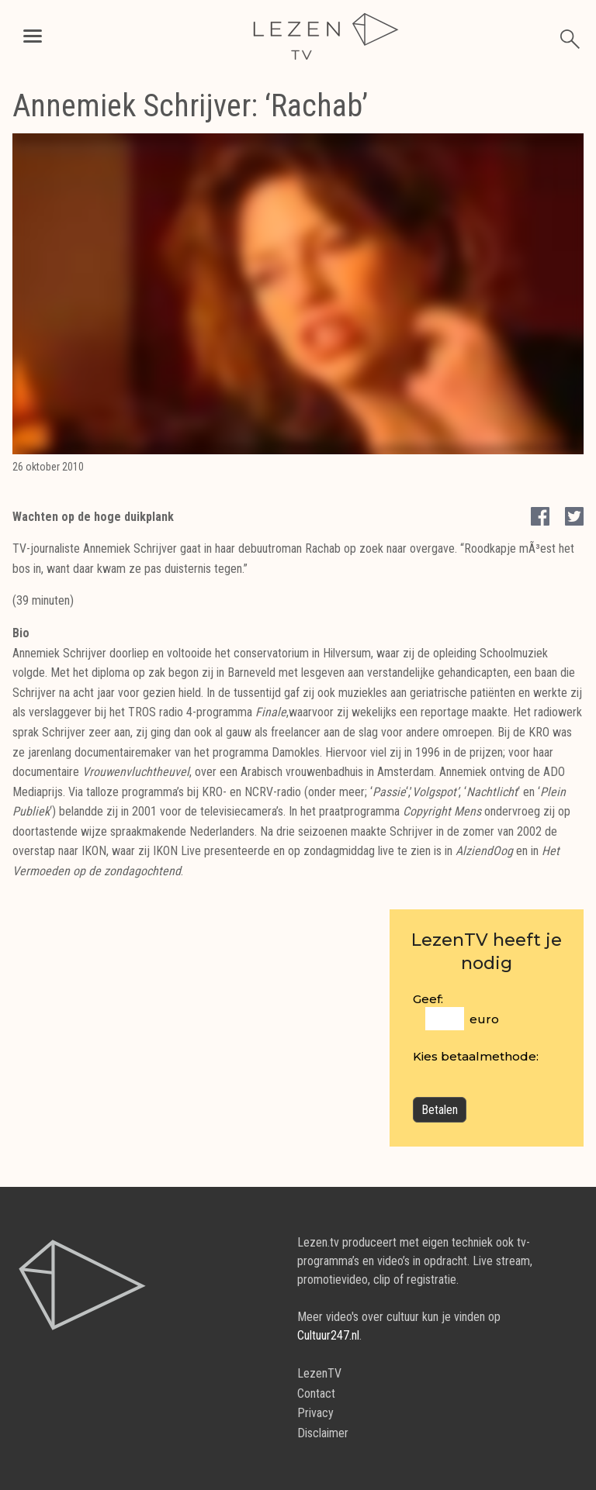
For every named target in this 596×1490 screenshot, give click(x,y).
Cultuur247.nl (328, 1335)
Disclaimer (322, 1433)
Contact (316, 1393)
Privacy (315, 1412)
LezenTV (319, 1373)
